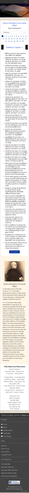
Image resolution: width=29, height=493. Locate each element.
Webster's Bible (14, 388)
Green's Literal (19, 392)
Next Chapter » (14, 252)
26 (17, 41)
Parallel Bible (6, 433)
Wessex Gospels (14, 398)
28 (23, 41)
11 (24, 36)
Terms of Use (5, 448)
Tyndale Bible (8, 377)
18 (17, 39)
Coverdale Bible (19, 377)
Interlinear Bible (6, 430)
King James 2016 (9, 386)
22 (6, 41)
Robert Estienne (14, 369)
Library (4, 427)
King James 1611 (19, 381)
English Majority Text (14, 402)
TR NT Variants (14, 409)
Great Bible (20, 379)
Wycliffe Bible (14, 400)
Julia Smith (9, 392)
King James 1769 (14, 383)
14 (6, 39)
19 (20, 39)
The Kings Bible (5, 464)
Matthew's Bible (10, 379)
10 (21, 36)
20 (22, 39)
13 (3, 39)
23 (9, 41)
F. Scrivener (10, 373)
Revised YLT (20, 390)
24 (11, 41)
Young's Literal (10, 390)
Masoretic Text (14, 396)
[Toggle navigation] (26, 1)
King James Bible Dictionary (9, 470)
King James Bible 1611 (7, 467)
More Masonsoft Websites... (9, 476)
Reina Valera (19, 373)
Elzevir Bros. (20, 371)
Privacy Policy (5, 451)
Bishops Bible (8, 381)
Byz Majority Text (14, 404)
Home (4, 424)
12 (26, 36)
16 (12, 39)
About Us (4, 446)
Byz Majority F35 (14, 406)
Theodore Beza (10, 371)
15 (9, 39)
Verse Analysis (6, 436)
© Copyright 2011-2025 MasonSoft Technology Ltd (14, 488)
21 (25, 39)
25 (14, 41)
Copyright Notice (6, 454)
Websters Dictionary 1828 (8, 473)
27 (20, 41)
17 (14, 39)
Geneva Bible (20, 386)
